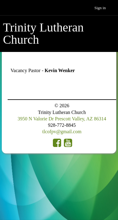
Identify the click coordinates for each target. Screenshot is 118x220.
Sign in (100, 8)
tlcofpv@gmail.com (61, 131)
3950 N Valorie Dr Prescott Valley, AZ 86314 (61, 118)
